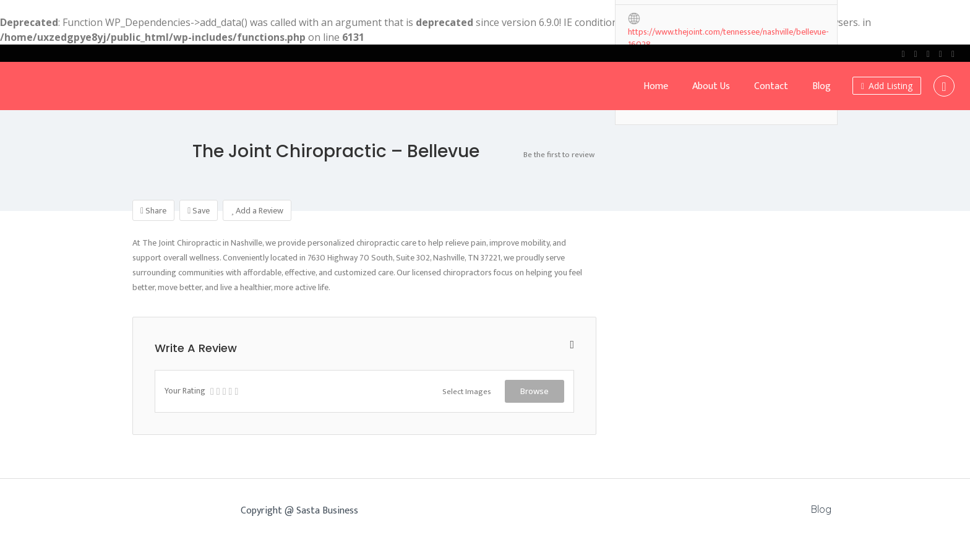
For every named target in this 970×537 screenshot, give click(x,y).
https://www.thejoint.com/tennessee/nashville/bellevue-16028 (728, 33)
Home (655, 86)
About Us (711, 86)
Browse (534, 391)
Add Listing (886, 86)
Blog (821, 86)
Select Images (466, 391)
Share (153, 211)
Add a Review (257, 211)
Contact (771, 86)
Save (198, 211)
